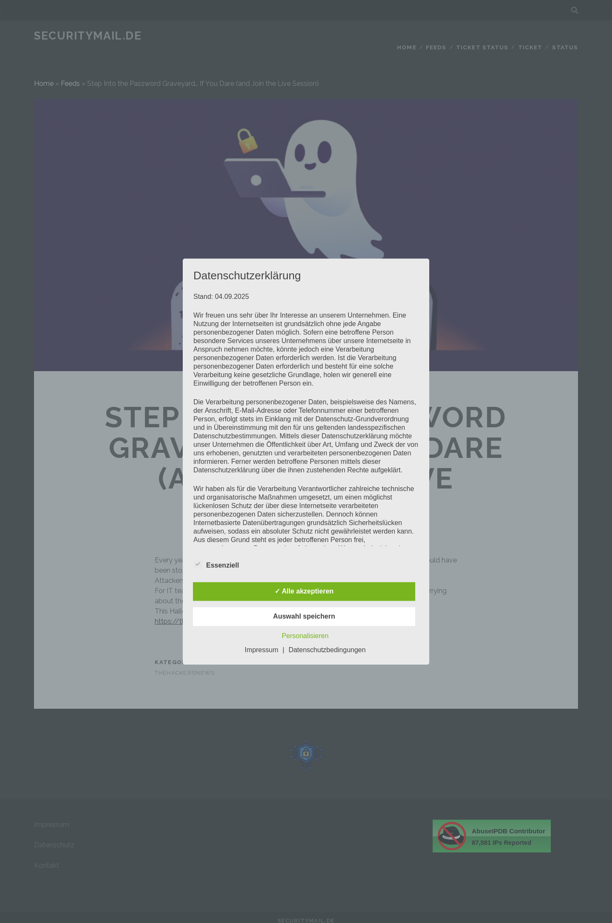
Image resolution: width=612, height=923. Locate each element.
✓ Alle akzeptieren (304, 591)
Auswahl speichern (304, 616)
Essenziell (216, 564)
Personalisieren (305, 635)
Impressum (261, 649)
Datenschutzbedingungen (327, 649)
